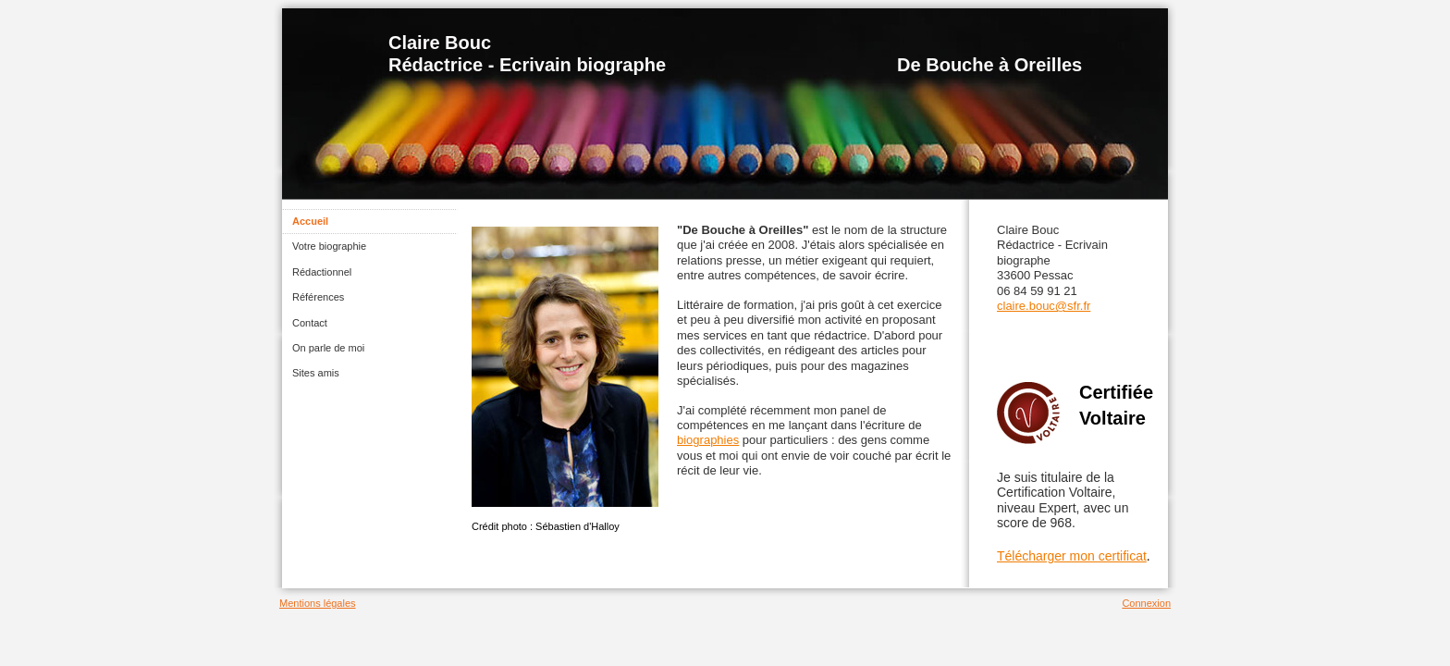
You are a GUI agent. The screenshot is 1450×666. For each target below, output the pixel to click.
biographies (708, 440)
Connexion (1146, 603)
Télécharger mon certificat (1072, 556)
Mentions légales (317, 603)
